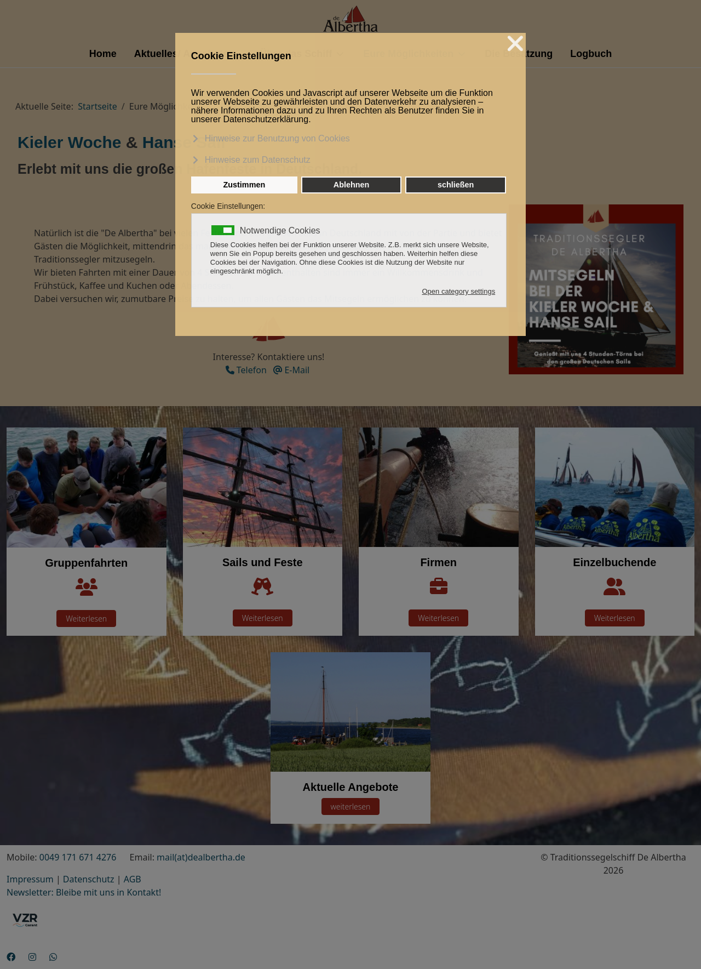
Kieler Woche (70, 142)
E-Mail (291, 370)
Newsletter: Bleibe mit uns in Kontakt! (84, 892)
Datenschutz (88, 879)
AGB (132, 879)
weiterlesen (351, 806)
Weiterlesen (86, 618)
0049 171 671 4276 (78, 857)
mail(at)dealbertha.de (201, 857)
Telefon (246, 370)
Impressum (30, 879)
